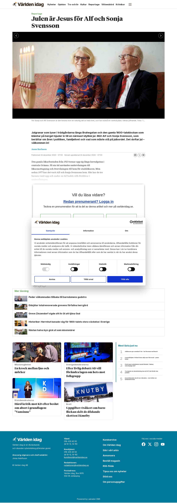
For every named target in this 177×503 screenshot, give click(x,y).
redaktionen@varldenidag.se (76, 465)
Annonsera (109, 456)
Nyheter (51, 4)
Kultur (83, 4)
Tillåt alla (125, 279)
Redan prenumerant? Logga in (88, 201)
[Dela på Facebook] (135, 155)
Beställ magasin (111, 461)
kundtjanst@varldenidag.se (75, 457)
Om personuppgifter (114, 482)
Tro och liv (73, 4)
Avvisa (52, 279)
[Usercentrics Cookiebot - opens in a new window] (132, 222)
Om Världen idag (112, 445)
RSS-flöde (108, 466)
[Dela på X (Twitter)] (139, 155)
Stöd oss (107, 477)
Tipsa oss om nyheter (114, 472)
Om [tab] (126, 231)
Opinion (62, 4)
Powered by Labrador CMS (88, 499)
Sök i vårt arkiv (111, 450)
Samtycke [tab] (50, 231)
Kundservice (110, 440)
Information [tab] (88, 231)
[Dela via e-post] (143, 155)
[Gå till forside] (28, 4)
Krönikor (120, 4)
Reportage (94, 4)
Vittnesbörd (107, 4)
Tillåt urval (88, 279)
